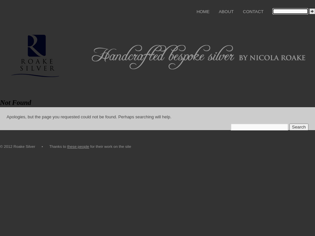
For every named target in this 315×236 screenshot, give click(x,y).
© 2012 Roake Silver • (24, 146)
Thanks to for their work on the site (90, 146)
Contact (253, 11)
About (226, 11)
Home (203, 11)
